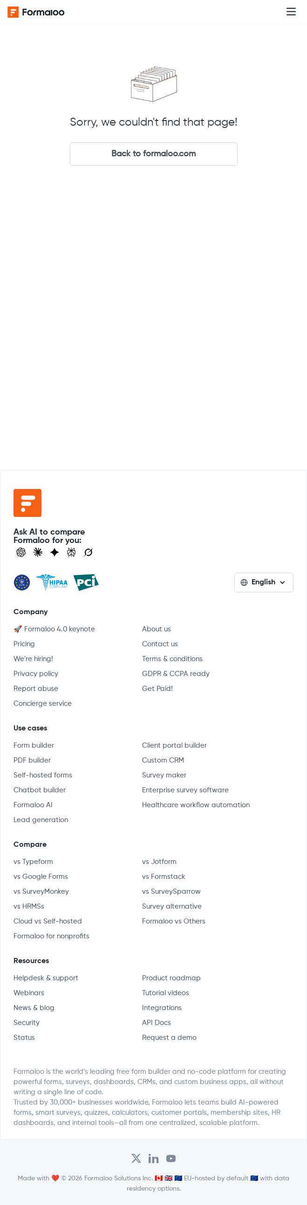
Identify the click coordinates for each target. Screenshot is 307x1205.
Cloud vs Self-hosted (48, 921)
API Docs (156, 1022)
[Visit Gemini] (54, 552)
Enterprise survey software (185, 790)
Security (27, 1022)
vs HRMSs (29, 906)
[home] (44, 12)
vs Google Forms (41, 876)
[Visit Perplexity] (71, 552)
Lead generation (41, 820)
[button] (291, 12)
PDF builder (32, 760)
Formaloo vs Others (173, 921)
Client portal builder (174, 745)
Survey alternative (172, 906)
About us (156, 629)
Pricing (24, 644)
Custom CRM (163, 760)
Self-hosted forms (43, 775)
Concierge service (43, 703)
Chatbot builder (40, 790)
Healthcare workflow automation (196, 805)
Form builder (34, 745)
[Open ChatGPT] (21, 552)
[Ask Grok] (88, 552)
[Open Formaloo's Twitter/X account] (136, 1158)
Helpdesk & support (46, 978)
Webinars (29, 993)
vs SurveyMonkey (41, 891)
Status (24, 1037)
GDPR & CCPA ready (176, 673)
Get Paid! (157, 688)
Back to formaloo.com (153, 154)
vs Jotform (159, 861)
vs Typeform (33, 861)
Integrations (162, 1007)
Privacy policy (36, 673)
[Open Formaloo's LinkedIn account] (154, 1158)
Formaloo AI (33, 805)
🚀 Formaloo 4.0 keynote (54, 629)
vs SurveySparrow (171, 891)
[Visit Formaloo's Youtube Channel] (171, 1158)
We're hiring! (33, 659)
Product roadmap (171, 978)
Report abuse (36, 688)
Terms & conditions (172, 659)
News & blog (34, 1007)
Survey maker (164, 775)
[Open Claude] (37, 552)
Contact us (160, 644)
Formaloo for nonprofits (51, 936)
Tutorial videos (165, 993)
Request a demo (169, 1037)
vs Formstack (163, 876)
